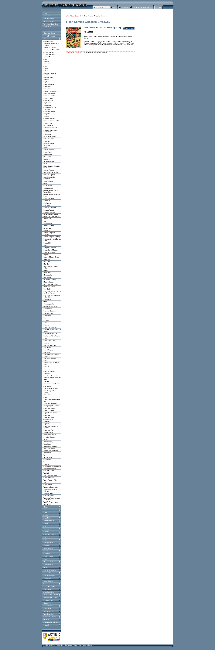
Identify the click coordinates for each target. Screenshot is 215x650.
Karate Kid (46, 243)
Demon (45, 147)
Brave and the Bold (49, 96)
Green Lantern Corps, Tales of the (50, 191)
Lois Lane (46, 261)
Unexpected (47, 460)
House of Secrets (49, 212)
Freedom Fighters (49, 175)
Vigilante (46, 464)
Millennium (47, 277)
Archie (45, 515)
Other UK (46, 619)
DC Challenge (48, 125)
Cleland (46, 625)
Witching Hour (48, 493)
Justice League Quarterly (51, 236)
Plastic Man (47, 315)
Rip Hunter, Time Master (51, 336)
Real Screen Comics (50, 327)
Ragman (46, 325)
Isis (44, 221)
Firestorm (46, 159)
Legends (46, 254)
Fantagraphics (48, 542)
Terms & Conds (87, 645)
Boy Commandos (49, 93)
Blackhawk (47, 86)
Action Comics (48, 41)
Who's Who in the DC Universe (50, 490)
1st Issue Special (49, 161)
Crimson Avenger (49, 118)
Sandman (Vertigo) (49, 345)
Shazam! (46, 369)
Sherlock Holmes (49, 371)
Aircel (45, 512)
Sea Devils (47, 347)
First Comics (47, 551)
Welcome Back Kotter (50, 487)
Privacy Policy (77, 645)
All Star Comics (48, 52)
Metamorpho (47, 275)
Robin (45, 338)
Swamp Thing (48, 432)
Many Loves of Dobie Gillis (50, 267)
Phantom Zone (48, 313)
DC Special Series (49, 136)
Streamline (47, 608)
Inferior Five (47, 219)
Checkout (136, 7)
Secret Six (46, 352)
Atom (45, 66)
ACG (45, 510)
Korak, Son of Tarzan (50, 250)
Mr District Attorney (49, 279)
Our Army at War (49, 304)
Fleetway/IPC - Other (50, 597)
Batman (46, 71)
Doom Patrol (47, 152)
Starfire (45, 397)
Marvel (45, 507)
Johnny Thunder (48, 226)
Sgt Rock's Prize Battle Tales (51, 363)
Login (160, 7)
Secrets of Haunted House (49, 359)
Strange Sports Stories (51, 406)
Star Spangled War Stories (49, 391)
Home (45, 13)
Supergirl (46, 421)
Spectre (46, 381)
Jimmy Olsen (47, 223)
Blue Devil (46, 89)
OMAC (45, 301)
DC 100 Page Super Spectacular (50, 131)
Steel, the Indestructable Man (51, 400)
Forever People (48, 170)
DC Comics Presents (50, 128)
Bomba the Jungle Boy (51, 91)
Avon (45, 526)
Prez (45, 322)
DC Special (47, 134)
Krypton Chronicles (49, 252)
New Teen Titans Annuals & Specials (51, 296)
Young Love (47, 504)
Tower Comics (48, 581)
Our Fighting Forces (50, 306)
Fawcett (46, 545)
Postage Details (48, 18)
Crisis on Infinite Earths (51, 121)
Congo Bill (46, 114)
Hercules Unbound (49, 208)
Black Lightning (48, 84)
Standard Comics (49, 573)
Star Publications (49, 575)
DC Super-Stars (48, 139)
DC (44, 39)
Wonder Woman (48, 496)
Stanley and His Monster (51, 384)
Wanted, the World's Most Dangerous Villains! (52, 467)
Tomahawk (47, 453)
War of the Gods (48, 471)
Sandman (46, 343)
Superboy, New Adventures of (48, 418)
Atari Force (47, 64)
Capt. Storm (47, 103)
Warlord (46, 473)
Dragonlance (47, 154)
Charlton (46, 529)
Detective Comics (49, 150)
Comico (46, 531)
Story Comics (47, 578)
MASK (45, 270)
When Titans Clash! (72, 16)
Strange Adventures (50, 403)
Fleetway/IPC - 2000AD (51, 595)
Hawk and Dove (48, 198)
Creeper (46, 116)
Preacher (46, 320)
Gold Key (46, 553)
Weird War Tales (48, 478)
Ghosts (45, 183)
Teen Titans (47, 444)
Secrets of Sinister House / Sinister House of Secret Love (52, 377)
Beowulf (46, 79)
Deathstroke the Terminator (48, 144)
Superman (46, 424)
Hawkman (46, 201)
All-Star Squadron (49, 54)
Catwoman (47, 105)
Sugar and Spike (49, 408)
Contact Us (47, 27)
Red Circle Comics (49, 570)
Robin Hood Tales (49, 340)
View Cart (125, 7)
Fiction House (48, 548)
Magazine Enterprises (50, 562)
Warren (45, 584)
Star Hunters (47, 386)
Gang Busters (48, 181)
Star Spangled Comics (50, 388)
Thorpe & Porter (48, 611)
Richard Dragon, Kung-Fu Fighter (52, 330)
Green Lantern (48, 188)
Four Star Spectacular (50, 172)
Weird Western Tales (50, 480)
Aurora (45, 523)
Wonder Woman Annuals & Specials (51, 499)
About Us (46, 16)
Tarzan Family (48, 442)
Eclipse (45, 540)
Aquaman (46, 61)
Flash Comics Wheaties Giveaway (51, 167)
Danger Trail (47, 123)
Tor (44, 455)
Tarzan (45, 439)
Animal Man (47, 57)
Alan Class (47, 589)
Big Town (46, 82)
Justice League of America (49, 233)
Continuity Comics (49, 534)
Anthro (45, 59)
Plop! (45, 318)
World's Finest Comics (50, 502)
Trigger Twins (47, 457)
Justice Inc (47, 230)
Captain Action (48, 100)
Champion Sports (49, 111)
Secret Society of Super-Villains (51, 355)
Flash (45, 164)
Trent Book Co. (48, 614)
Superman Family (49, 430)
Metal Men (46, 272)
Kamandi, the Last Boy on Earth (52, 239)
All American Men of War (51, 50)
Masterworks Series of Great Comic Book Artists (51, 215)
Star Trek (46, 395)
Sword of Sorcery (49, 437)
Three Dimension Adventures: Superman (51, 449)
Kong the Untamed (49, 247)
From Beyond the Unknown (49, 178)
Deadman (46, 141)
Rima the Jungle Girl (50, 333)
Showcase (46, 373)
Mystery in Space (49, 286)
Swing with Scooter (49, 435)
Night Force (47, 299)
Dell (44, 537)
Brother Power (48, 98)
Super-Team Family (49, 413)
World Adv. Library (49, 617)
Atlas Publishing (48, 592)
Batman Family (48, 77)
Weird (45, 482)
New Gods (46, 289)
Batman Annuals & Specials (49, 74)
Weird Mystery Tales (50, 475)
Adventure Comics (49, 47)
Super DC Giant (48, 410)
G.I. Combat (47, 186)
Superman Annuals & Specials (50, 427)
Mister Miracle (48, 282)
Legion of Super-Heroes (51, 257)
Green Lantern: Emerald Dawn (51, 195)
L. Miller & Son (48, 600)
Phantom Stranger (49, 311)
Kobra (45, 245)
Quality (45, 567)
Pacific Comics (48, 564)
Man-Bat (46, 264)
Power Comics (48, 606)
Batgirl (45, 68)
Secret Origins (48, 350)
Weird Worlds (48, 485)
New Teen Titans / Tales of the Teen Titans (52, 292)
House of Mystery (49, 210)
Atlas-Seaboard (48, 521)
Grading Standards (49, 21)
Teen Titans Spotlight (50, 446)
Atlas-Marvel (47, 518)
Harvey (45, 559)
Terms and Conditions (50, 24)
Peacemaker (47, 308)
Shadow (46, 366)
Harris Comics (48, 556)
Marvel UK (46, 603)
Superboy (46, 415)
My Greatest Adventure (51, 284)
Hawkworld (47, 203)
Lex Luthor (47, 259)
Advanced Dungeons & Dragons (51, 44)
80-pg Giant (47, 157)
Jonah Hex (47, 228)
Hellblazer (46, 205)
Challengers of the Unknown (49, 108)
